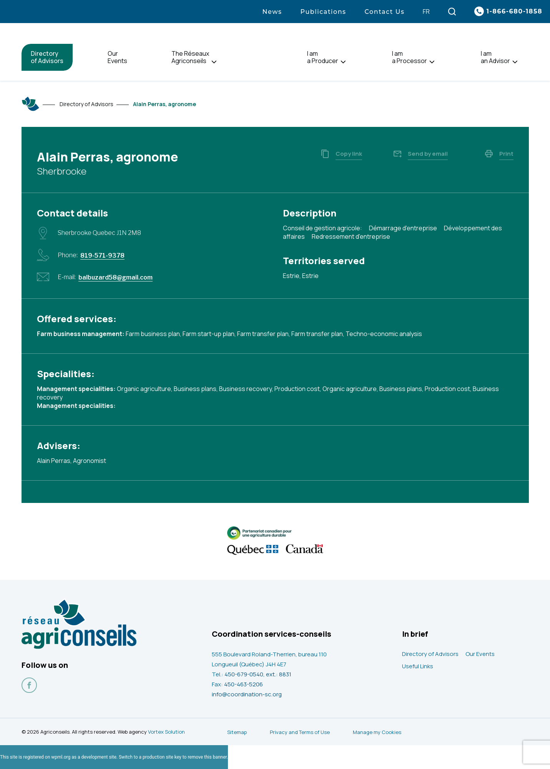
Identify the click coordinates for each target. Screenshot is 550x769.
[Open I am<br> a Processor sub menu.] (432, 62)
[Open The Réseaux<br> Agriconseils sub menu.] (214, 62)
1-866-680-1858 (514, 11)
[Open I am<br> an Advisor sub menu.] (515, 62)
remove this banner (207, 757)
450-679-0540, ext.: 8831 (257, 674)
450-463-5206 (243, 684)
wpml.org (60, 757)
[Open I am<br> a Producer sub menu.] (343, 62)
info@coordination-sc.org (247, 694)
